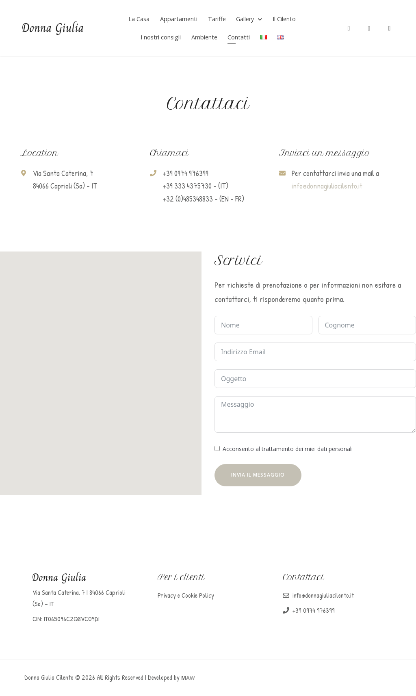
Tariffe (217, 19)
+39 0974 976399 (313, 611)
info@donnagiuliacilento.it (327, 187)
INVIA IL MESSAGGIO (258, 475)
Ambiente (204, 37)
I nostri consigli (161, 37)
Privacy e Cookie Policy (186, 596)
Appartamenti (178, 19)
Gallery (245, 19)
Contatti (239, 37)
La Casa (139, 19)
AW (188, 678)
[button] (100, 367)
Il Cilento (284, 19)
